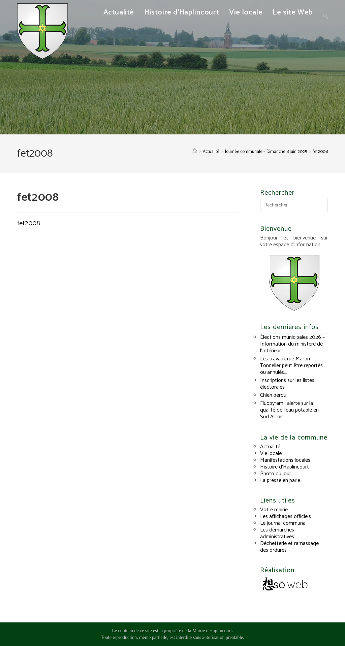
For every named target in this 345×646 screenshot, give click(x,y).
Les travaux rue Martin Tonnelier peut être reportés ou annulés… (291, 365)
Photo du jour (275, 473)
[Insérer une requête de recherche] (293, 205)
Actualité (270, 446)
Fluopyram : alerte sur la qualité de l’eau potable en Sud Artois (289, 410)
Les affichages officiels (285, 516)
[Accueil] (194, 151)
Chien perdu (273, 395)
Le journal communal (283, 523)
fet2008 (320, 151)
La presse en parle (280, 480)
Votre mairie (274, 509)
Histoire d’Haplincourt (284, 467)
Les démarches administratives (277, 533)
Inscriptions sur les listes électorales (287, 384)
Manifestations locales (285, 460)
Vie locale (271, 453)
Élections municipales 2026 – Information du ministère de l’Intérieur (292, 344)
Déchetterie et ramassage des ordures (289, 547)
